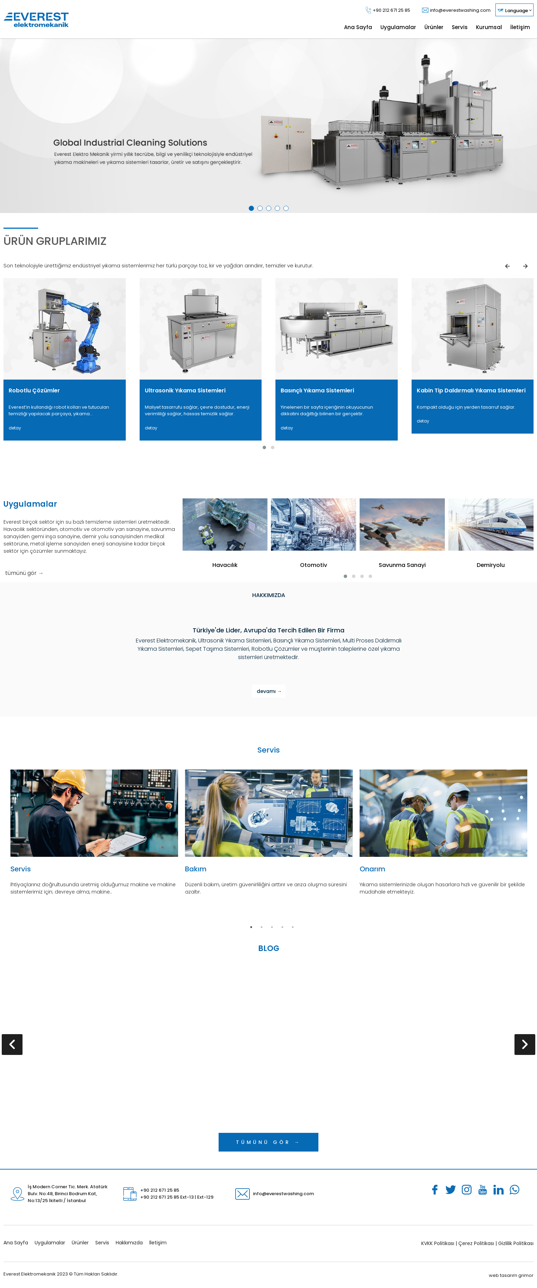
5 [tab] (287, 209)
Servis (102, 1242)
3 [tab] (269, 209)
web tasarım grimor (511, 1275)
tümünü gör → (24, 573)
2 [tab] (261, 209)
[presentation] (12, 1044)
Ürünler (80, 1242)
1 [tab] (252, 209)
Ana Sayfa (15, 1242)
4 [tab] (278, 209)
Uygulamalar (50, 1242)
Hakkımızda (129, 1242)
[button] (264, 447)
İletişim (158, 1242)
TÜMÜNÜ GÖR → (268, 1142)
